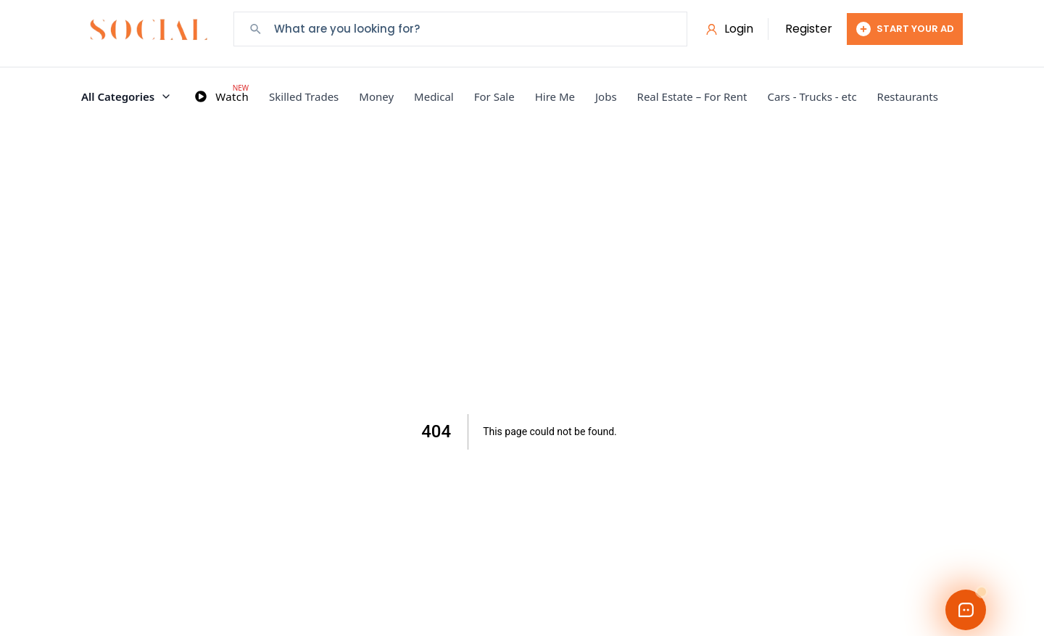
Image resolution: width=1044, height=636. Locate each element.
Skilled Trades (304, 96)
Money (376, 96)
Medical (434, 96)
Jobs (606, 96)
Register (808, 28)
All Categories (126, 96)
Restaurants (907, 96)
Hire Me (555, 96)
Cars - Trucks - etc (812, 96)
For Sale (494, 96)
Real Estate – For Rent (692, 96)
